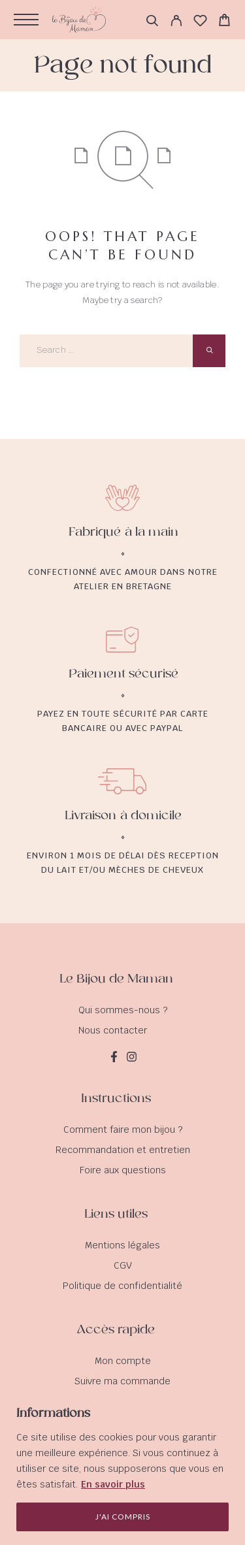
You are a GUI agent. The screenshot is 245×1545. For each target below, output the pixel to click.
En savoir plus (113, 1484)
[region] (122, 1468)
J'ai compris (122, 1516)
